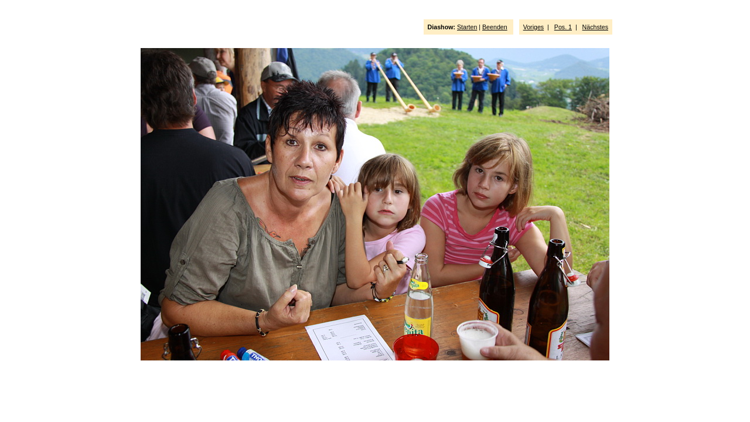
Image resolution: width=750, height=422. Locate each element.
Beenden (494, 26)
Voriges (533, 26)
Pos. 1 (563, 26)
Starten (467, 26)
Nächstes (595, 26)
